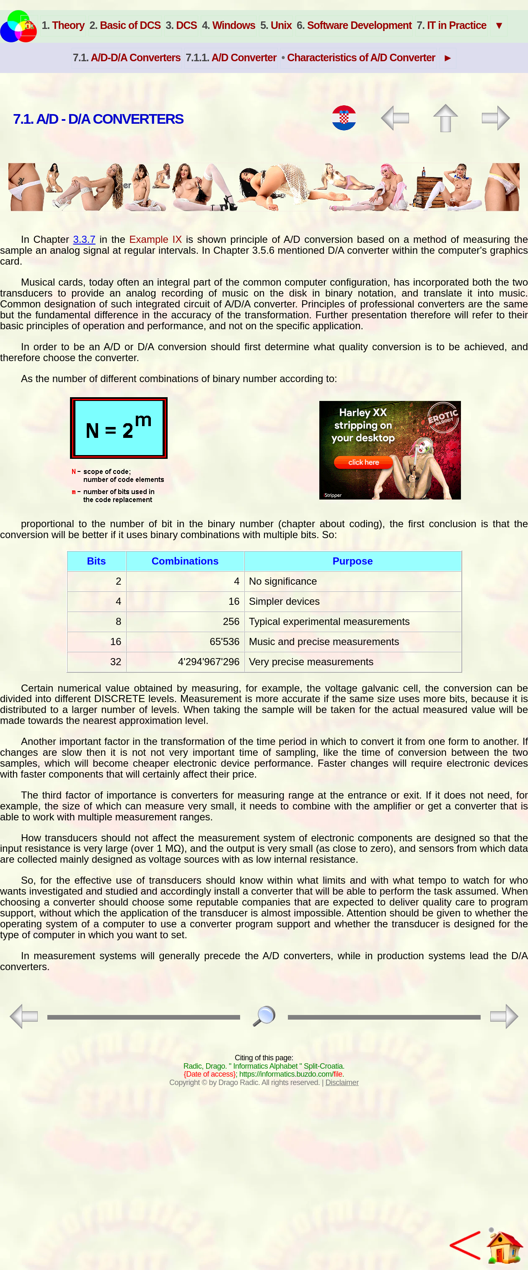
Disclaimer (342, 1082)
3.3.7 (84, 239)
